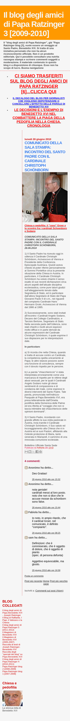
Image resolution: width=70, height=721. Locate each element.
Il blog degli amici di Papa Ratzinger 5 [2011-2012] (11, 627)
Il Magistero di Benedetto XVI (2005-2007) (9, 639)
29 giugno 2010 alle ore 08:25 (46, 533)
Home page (46, 582)
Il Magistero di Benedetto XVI (9, 633)
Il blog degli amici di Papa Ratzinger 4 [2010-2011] (11, 661)
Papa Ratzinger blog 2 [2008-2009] (12, 667)
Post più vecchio (59, 581)
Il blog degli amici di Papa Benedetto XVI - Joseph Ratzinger (12, 612)
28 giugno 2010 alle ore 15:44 (46, 507)
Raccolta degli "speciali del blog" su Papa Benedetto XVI (12, 654)
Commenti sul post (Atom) (49, 590)
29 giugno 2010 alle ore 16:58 (46, 570)
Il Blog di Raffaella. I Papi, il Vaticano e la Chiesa (12, 620)
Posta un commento (34, 576)
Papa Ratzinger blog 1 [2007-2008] (12, 672)
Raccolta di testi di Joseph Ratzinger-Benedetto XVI (11, 647)
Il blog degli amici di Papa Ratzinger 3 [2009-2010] (34, 24)
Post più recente (33, 581)
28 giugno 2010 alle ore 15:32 (46, 479)
